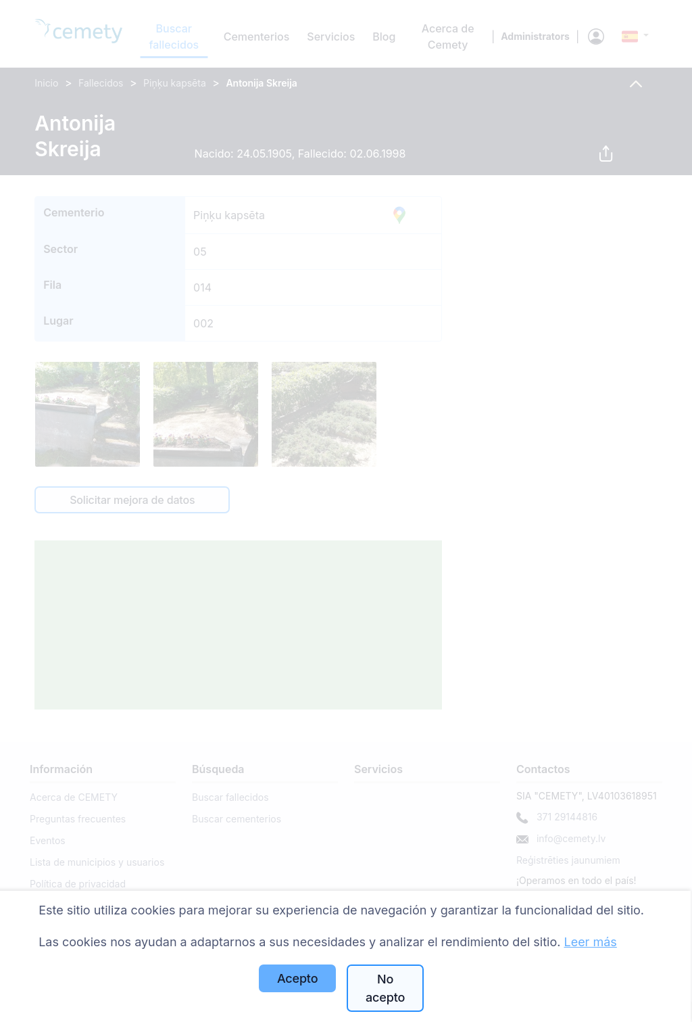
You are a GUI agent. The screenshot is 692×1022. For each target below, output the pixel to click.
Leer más (590, 942)
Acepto (297, 978)
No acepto (385, 988)
